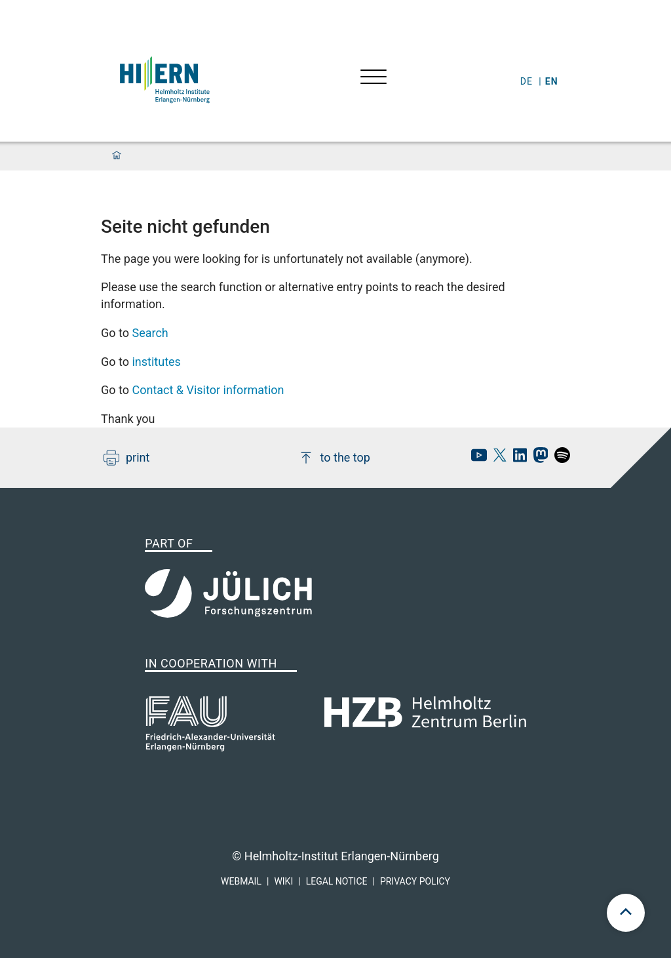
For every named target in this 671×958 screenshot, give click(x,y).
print (126, 458)
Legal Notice (337, 881)
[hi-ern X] (497, 459)
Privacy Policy (415, 881)
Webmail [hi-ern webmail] (241, 881)
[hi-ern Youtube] (476, 459)
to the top (334, 458)
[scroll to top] (626, 913)
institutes (156, 362)
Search (150, 333)
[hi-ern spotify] (559, 459)
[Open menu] (373, 78)
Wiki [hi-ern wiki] (283, 881)
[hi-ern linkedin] (517, 459)
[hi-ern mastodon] (537, 459)
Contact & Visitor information (208, 390)
